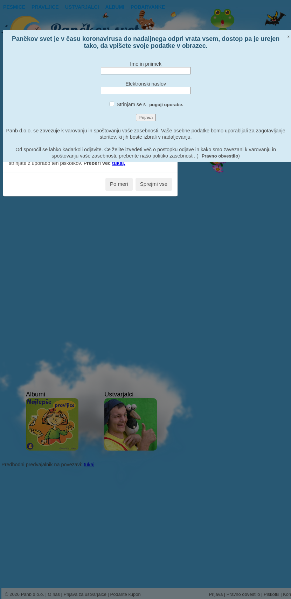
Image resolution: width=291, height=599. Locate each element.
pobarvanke (148, 7)
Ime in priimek (145, 64)
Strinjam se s (150, 104)
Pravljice (45, 7)
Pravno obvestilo (220, 156)
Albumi (114, 7)
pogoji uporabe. (166, 104)
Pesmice (14, 7)
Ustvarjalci (82, 7)
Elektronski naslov (145, 84)
